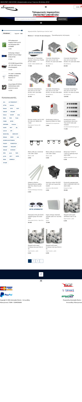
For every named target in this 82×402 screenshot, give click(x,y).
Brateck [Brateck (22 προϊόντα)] (5, 112)
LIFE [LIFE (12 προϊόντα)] (11, 134)
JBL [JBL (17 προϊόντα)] (17, 131)
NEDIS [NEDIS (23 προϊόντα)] (11, 141)
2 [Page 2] (33, 261)
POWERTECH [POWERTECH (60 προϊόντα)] (13, 147)
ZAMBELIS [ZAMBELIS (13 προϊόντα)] (11, 163)
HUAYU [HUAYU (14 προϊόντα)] (4, 131)
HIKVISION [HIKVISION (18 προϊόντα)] (5, 128)
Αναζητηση (62, 19)
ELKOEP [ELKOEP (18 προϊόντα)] (12, 118)
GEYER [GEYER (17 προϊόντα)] (11, 125)
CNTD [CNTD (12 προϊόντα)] (11, 112)
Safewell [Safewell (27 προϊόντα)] (5, 154)
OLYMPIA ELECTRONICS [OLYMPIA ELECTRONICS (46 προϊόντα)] (9, 144)
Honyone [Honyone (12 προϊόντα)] (14, 128)
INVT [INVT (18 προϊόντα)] (11, 131)
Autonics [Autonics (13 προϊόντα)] (12, 109)
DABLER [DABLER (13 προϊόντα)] (5, 115)
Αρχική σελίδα (32, 31)
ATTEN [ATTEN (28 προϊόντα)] (4, 109)
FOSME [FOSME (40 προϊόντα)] (5, 125)
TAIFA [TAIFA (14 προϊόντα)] (16, 157)
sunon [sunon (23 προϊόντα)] (10, 157)
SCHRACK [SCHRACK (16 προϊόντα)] (12, 154)
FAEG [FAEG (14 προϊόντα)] (10, 122)
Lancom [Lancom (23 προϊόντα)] (5, 134)
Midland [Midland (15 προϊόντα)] (5, 141)
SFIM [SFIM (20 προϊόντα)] (4, 157)
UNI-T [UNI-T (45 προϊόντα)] (11, 160)
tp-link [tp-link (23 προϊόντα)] (4, 160)
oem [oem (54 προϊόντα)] (18, 141)
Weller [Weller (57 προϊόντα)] (4, 163)
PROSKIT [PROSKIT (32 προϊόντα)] (5, 150)
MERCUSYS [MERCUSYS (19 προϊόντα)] (15, 138)
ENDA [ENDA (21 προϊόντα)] (4, 122)
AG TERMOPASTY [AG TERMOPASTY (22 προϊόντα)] (13, 106)
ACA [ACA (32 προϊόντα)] (4, 106)
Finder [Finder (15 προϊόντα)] (16, 122)
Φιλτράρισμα (6, 33)
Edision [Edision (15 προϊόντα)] (5, 118)
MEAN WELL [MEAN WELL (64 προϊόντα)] (6, 138)
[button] (45, 6)
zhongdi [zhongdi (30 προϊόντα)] (5, 166)
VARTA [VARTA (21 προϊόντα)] (17, 160)
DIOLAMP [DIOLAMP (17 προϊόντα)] (12, 115)
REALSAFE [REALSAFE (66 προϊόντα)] (13, 150)
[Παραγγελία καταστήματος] (65, 35)
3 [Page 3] (37, 261)
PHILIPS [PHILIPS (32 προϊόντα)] (5, 147)
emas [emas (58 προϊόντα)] (18, 118)
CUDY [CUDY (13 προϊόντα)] (17, 112)
